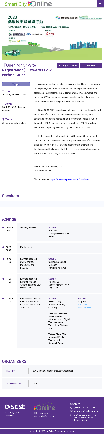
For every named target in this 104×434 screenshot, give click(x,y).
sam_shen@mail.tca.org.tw (86, 411)
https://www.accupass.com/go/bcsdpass (69, 179)
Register (91, 65)
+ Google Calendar (68, 65)
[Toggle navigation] (100, 4)
